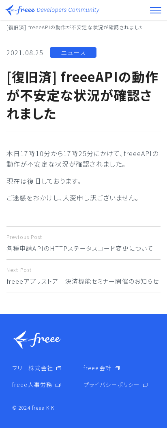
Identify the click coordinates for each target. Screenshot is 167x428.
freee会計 (97, 368)
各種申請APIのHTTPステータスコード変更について (83, 242)
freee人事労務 (32, 384)
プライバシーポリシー (112, 384)
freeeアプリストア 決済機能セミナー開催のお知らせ (83, 275)
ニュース (73, 52)
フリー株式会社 (32, 368)
